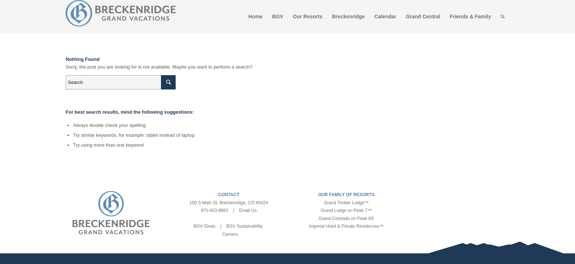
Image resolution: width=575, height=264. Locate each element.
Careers (230, 234)
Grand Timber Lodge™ (346, 202)
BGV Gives (204, 226)
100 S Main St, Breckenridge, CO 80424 (229, 202)
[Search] (502, 16)
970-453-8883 (214, 210)
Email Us (248, 210)
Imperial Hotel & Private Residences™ (346, 226)
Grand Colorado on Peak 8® (346, 218)
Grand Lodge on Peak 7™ (346, 210)
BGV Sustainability (244, 226)
